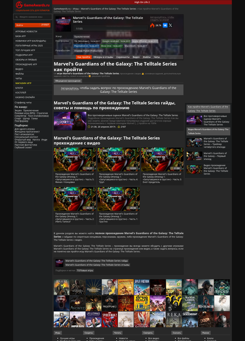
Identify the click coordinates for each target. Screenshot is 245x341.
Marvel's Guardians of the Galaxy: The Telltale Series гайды (93, 269)
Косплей (20, 92)
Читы (18, 78)
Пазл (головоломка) (38, 115)
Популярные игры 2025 (29, 45)
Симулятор (20, 115)
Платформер (21, 120)
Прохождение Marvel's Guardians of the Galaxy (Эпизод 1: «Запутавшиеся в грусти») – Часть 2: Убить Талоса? (74, 219)
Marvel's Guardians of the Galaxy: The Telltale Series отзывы (150, 269)
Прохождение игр (26, 64)
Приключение (31, 110)
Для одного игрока (25, 128)
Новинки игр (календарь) (30, 40)
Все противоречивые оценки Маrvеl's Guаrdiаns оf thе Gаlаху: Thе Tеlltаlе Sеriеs (134, 115)
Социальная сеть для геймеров (32, 6)
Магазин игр (23, 83)
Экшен (18, 110)
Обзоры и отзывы (103, 55)
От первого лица (24, 142)
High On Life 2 (142, 2)
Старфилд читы (23, 102)
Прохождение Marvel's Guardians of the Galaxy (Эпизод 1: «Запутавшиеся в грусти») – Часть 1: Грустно (117, 219)
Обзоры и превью (26, 59)
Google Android (108, 40)
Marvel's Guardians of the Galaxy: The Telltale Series (108, 8)
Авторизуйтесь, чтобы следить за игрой (162, 18)
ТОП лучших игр (25, 50)
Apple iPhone (135, 40)
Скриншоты (123, 55)
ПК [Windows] (80, 40)
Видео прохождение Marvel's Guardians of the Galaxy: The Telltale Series (217, 172)
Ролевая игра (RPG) (25, 113)
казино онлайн (25, 97)
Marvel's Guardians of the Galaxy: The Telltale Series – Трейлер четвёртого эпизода (217, 145)
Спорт (18, 118)
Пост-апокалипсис (24, 134)
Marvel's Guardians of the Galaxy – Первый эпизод (216, 158)
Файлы (19, 73)
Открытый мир (23, 139)
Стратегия (42, 113)
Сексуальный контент (26, 136)
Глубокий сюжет (23, 147)
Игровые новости (26, 31)
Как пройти (84, 55)
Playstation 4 (161, 40)
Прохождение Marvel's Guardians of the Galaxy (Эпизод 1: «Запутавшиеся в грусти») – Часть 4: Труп (117, 179)
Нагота (36, 139)
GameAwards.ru (62, 8)
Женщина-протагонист (27, 131)
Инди (44, 139)
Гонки (34, 118)
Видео (19, 69)
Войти (32, 25)
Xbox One (78, 45)
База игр (20, 36)
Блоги (19, 87)
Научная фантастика (26, 144)
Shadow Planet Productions (87, 49)
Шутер (26, 118)
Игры (76, 8)
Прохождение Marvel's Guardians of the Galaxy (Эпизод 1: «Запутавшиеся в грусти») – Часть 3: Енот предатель (161, 179)
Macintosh (102, 45)
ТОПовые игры (93, 274)
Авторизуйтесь (69, 86)
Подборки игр (23, 54)
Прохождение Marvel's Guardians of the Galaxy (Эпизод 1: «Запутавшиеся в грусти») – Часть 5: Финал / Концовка (74, 179)
